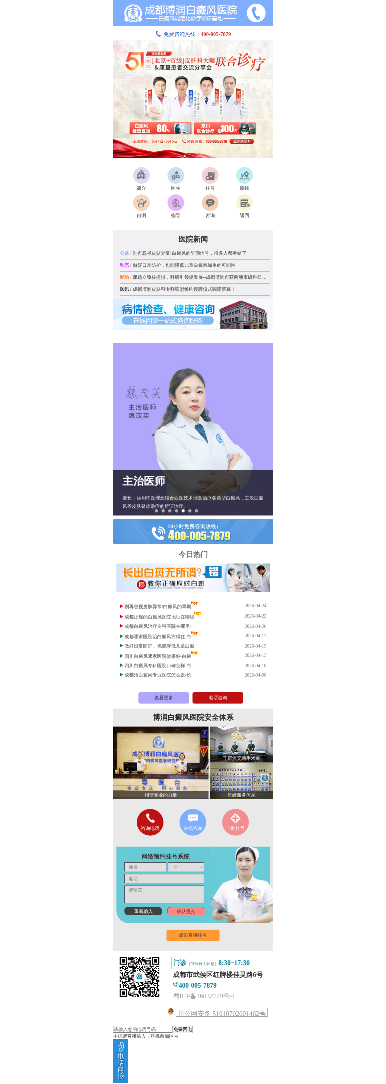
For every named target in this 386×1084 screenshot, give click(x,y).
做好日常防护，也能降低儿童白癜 (159, 646)
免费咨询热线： (193, 34)
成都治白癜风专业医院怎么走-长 (157, 675)
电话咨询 (218, 697)
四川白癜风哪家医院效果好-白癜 (157, 656)
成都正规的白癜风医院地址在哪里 (159, 617)
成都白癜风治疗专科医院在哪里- (157, 626)
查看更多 (163, 697)
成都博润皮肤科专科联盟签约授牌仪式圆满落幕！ (178, 289)
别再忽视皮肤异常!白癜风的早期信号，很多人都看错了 (183, 253)
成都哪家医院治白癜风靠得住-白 (157, 636)
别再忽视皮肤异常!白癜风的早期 (157, 606)
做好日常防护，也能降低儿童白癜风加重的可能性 (178, 265)
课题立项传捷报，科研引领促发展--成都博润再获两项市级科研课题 (196, 277)
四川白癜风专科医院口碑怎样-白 (157, 665)
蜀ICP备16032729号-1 (204, 996)
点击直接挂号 (193, 935)
